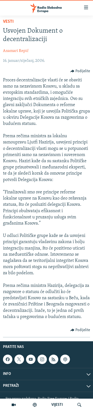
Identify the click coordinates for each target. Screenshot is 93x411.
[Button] (80, 71)
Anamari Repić (16, 51)
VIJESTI (57, 405)
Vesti (8, 21)
